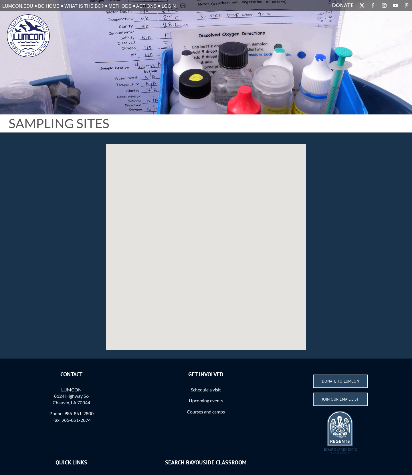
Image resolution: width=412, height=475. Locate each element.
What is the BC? (84, 6)
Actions (146, 6)
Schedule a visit (206, 389)
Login (169, 6)
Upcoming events (206, 400)
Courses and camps (206, 411)
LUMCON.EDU (17, 6)
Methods (120, 6)
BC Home (49, 6)
